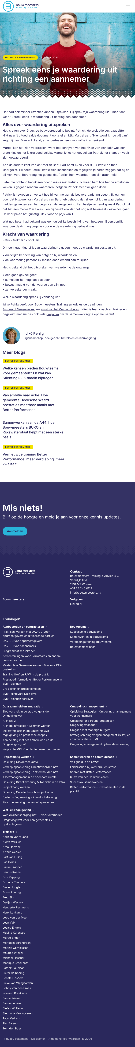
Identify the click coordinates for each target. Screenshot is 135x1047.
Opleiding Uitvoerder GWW (21, 762)
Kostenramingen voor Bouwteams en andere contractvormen (32, 658)
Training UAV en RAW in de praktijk (26, 674)
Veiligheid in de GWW (84, 762)
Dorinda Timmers (14, 882)
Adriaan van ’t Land (15, 837)
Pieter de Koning (13, 973)
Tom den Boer (12, 1028)
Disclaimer (38, 1038)
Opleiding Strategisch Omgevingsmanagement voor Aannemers (100, 713)
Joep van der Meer (15, 917)
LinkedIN (76, 604)
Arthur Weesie (12, 852)
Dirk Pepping (11, 877)
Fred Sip (8, 897)
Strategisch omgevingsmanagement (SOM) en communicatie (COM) (100, 737)
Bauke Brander (12, 867)
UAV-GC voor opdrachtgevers (22, 641)
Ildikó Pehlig (11, 304)
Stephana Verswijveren (17, 1013)
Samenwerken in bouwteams (89, 636)
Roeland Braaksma (15, 993)
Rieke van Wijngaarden (18, 983)
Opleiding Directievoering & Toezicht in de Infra (34, 782)
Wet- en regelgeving (17, 810)
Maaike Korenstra (14, 932)
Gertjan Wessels (13, 902)
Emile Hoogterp (13, 887)
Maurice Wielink (13, 953)
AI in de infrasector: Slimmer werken (26, 725)
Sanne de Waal (12, 1003)
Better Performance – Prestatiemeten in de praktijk (97, 789)
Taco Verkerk (11, 1018)
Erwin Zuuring (12, 892)
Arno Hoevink (12, 847)
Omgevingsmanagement (87, 706)
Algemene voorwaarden (64, 1038)
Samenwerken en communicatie (92, 757)
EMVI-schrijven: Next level (20, 693)
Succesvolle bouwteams (86, 631)
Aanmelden (15, 531)
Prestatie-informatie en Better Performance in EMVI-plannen (32, 681)
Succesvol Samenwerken (19, 309)
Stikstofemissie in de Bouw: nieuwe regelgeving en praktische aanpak (26, 733)
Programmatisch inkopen (19, 651)
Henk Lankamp (12, 912)
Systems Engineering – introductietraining (30, 797)
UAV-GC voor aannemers (19, 646)
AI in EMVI (9, 720)
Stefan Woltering (13, 1008)
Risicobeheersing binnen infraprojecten (28, 802)
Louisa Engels (12, 927)
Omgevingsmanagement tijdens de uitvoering (99, 744)
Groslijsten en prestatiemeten (22, 688)
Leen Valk (9, 922)
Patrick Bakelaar (13, 968)
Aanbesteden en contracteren (23, 626)
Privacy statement (16, 1038)
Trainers (8, 831)
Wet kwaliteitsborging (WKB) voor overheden (32, 815)
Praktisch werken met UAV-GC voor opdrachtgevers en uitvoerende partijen (28, 634)
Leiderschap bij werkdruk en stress (93, 767)
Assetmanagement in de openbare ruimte (30, 777)
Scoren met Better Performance (90, 772)
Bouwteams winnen (82, 647)
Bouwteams (78, 626)
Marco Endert (11, 937)
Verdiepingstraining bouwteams (90, 641)
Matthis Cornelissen (15, 947)
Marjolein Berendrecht (17, 942)
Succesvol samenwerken (86, 782)
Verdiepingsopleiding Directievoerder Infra (30, 767)
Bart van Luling (12, 857)
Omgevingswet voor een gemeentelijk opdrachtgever (27, 822)
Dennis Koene (12, 872)
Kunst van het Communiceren (60, 309)
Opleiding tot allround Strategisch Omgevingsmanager (92, 723)
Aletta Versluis (12, 842)
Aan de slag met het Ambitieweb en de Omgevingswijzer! (28, 742)
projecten (52, 314)
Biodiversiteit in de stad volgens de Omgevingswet (26, 713)
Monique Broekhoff (15, 963)
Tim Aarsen (10, 1023)
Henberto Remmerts (16, 907)
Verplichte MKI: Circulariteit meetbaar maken (32, 749)
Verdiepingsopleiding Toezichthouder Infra (30, 772)
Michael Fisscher (13, 958)
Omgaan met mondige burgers (90, 730)
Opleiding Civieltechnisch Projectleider (28, 792)
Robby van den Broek (17, 988)
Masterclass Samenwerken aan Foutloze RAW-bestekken (33, 667)
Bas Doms (9, 862)
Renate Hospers (13, 978)
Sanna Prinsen (12, 998)
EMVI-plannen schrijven (18, 698)
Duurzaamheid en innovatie (21, 706)
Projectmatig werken (17, 757)
